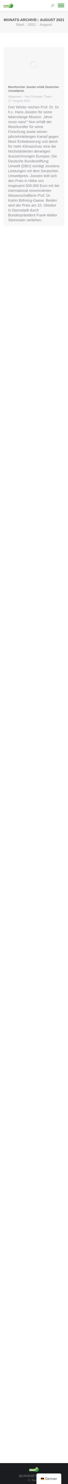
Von (37, 96)
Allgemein (15, 96)
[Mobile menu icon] (61, 5)
